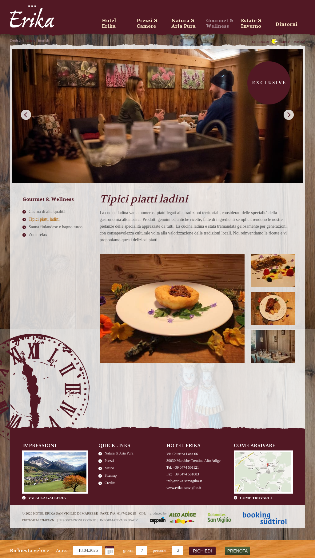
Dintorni (286, 24)
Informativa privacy (119, 520)
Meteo (109, 468)
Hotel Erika (109, 23)
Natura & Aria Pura (119, 453)
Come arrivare (254, 445)
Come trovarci (256, 498)
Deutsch (16, 40)
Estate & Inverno (251, 23)
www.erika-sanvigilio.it (183, 488)
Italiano (30, 40)
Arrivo (61, 550)
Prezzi (109, 460)
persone (159, 550)
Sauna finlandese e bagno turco (55, 227)
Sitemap (111, 475)
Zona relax (38, 234)
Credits (110, 483)
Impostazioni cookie (77, 520)
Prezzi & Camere (147, 23)
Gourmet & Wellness (219, 23)
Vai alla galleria (47, 498)
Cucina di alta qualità (47, 211)
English (43, 40)
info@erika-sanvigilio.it (184, 481)
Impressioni (39, 445)
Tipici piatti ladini (44, 219)
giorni (128, 550)
